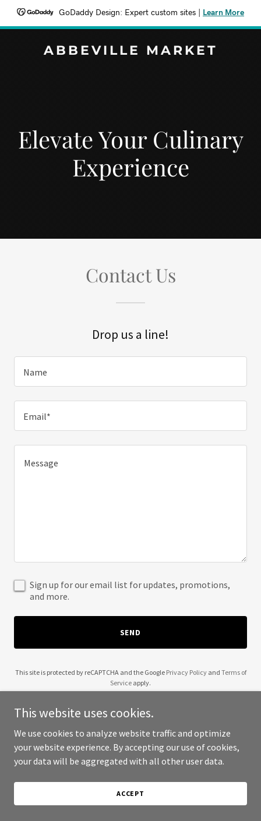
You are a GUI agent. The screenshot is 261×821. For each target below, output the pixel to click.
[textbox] (130, 371)
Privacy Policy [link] (186, 672)
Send (131, 632)
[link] (130, 51)
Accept (130, 793)
